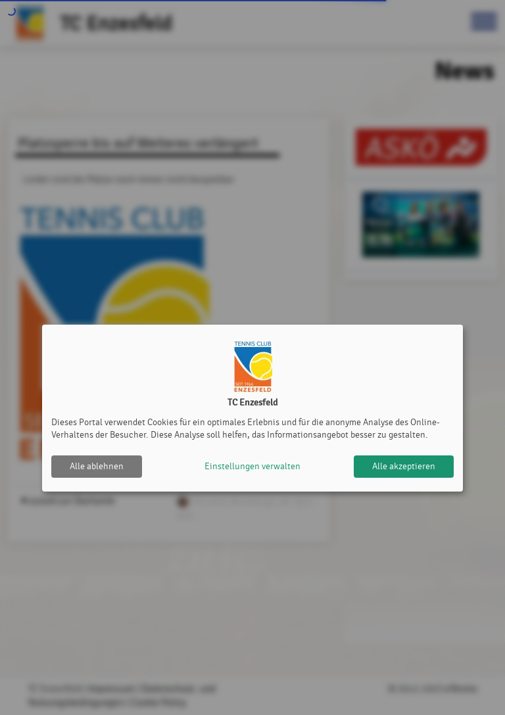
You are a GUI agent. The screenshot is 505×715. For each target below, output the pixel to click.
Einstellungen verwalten (252, 466)
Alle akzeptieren (403, 466)
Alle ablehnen (97, 466)
